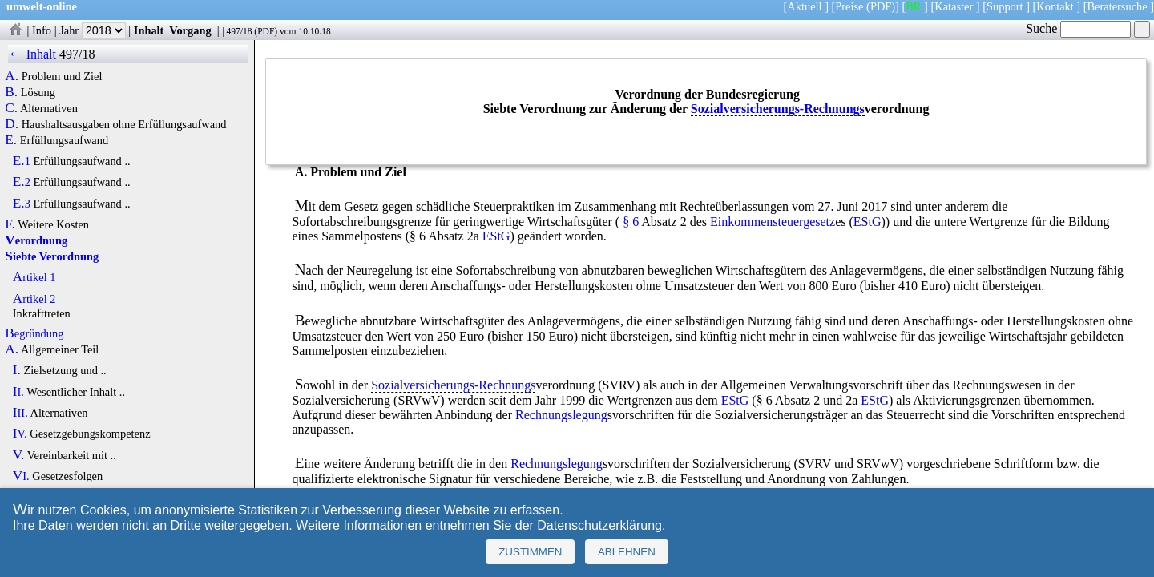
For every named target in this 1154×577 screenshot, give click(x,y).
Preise (849, 6)
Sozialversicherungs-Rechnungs (778, 108)
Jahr (92, 30)
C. (11, 108)
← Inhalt (32, 54)
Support (1005, 6)
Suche (1078, 28)
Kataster (953, 6)
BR (913, 6)
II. (18, 391)
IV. (20, 433)
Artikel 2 (34, 299)
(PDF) (880, 6)
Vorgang (190, 30)
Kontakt (1054, 6)
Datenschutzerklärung (599, 525)
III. (20, 412)
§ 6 (631, 221)
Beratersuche (1117, 6)
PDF (265, 31)
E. (11, 140)
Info (41, 30)
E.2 (21, 182)
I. (17, 370)
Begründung (34, 333)
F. (10, 224)
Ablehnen (627, 552)
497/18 (239, 31)
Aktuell (804, 6)
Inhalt (149, 30)
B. (11, 92)
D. (11, 124)
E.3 (21, 203)
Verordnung (36, 240)
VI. (21, 476)
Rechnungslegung (561, 415)
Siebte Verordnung (52, 256)
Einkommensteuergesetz (772, 221)
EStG (867, 221)
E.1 (21, 161)
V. (19, 455)
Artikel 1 (34, 277)
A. (11, 76)
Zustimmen (530, 552)
